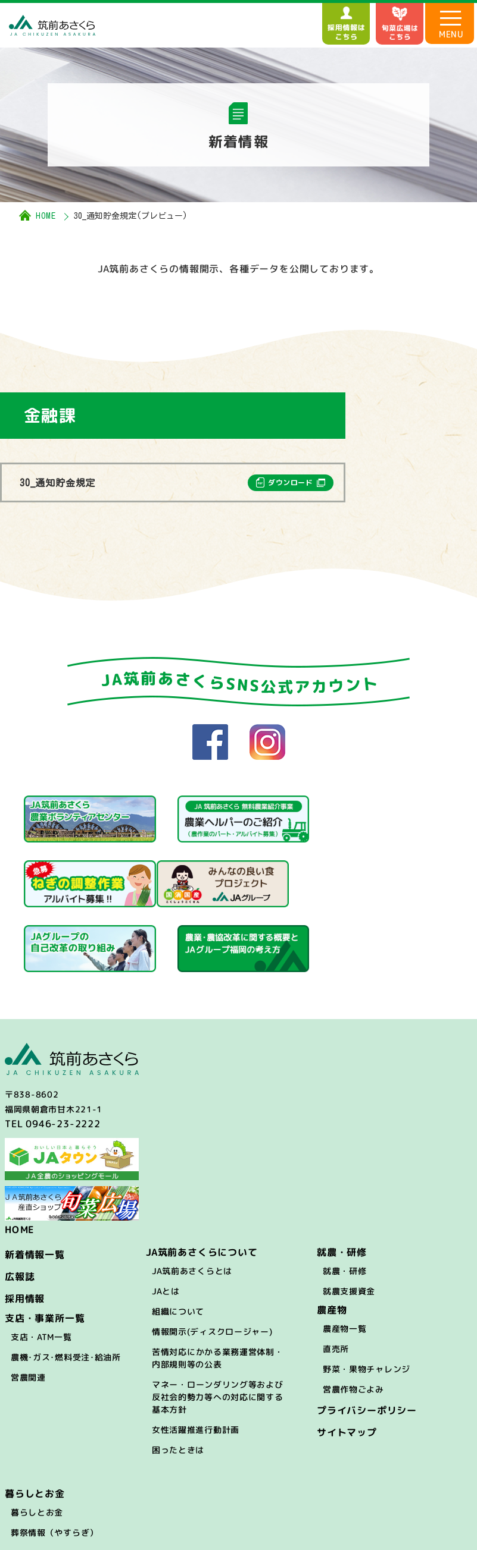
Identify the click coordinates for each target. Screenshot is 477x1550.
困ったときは (178, 1383)
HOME (46, 216)
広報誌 (20, 1209)
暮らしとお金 (37, 1445)
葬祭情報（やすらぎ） (54, 1466)
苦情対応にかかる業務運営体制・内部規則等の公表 (217, 1291)
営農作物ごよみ (353, 1322)
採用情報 (25, 1231)
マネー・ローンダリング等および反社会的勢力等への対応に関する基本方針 (217, 1330)
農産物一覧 (345, 1262)
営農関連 (28, 1310)
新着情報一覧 (35, 1187)
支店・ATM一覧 (41, 1270)
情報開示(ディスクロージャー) (212, 1265)
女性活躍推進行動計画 (195, 1363)
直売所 (336, 1282)
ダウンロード (290, 482)
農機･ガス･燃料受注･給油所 (66, 1290)
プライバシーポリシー (367, 1343)
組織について (178, 1244)
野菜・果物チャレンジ (366, 1302)
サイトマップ (347, 1365)
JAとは (166, 1224)
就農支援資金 (349, 1224)
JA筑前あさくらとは (192, 1204)
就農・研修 (345, 1204)
